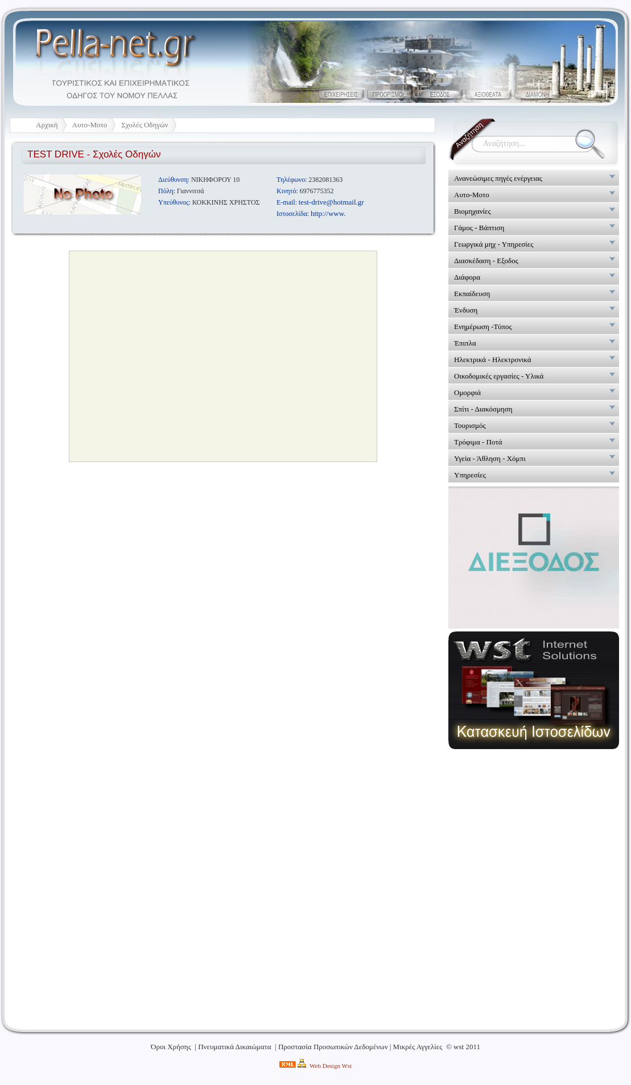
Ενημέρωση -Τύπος (483, 326)
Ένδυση (465, 310)
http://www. (328, 213)
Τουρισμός (470, 425)
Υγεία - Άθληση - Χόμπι (490, 458)
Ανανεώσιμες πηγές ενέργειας (498, 178)
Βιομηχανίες (472, 211)
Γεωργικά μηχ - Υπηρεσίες (493, 244)
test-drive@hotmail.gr (331, 202)
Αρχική (47, 124)
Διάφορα (467, 277)
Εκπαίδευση (472, 293)
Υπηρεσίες (470, 475)
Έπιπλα (465, 343)
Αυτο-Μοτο (90, 124)
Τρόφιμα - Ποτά (478, 442)
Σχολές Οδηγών (144, 124)
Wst (346, 1065)
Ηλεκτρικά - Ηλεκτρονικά (492, 359)
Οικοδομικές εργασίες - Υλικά (498, 376)
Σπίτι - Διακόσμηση (483, 409)
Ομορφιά (467, 392)
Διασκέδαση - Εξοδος (486, 260)
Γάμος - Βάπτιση (479, 227)
